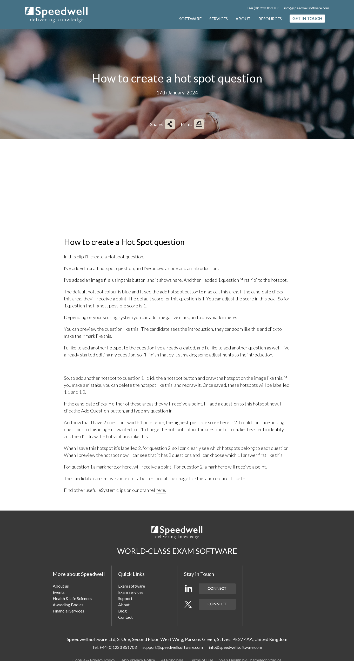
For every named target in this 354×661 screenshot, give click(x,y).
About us (61, 585)
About (243, 18)
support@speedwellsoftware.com (173, 647)
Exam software (131, 585)
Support (125, 598)
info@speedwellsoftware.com (306, 8)
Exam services (130, 592)
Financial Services (68, 610)
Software (190, 18)
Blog (122, 610)
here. (161, 490)
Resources (270, 18)
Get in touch (307, 18)
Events (59, 592)
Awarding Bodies (68, 604)
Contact (125, 617)
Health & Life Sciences (72, 598)
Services (218, 18)
